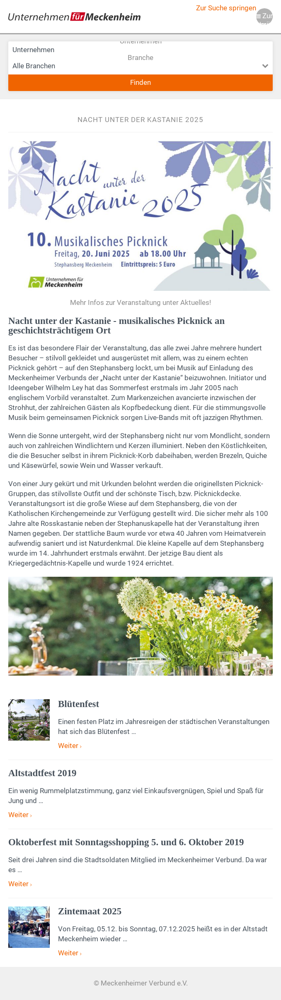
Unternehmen (140, 49)
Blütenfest (78, 704)
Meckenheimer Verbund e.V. (74, 16)
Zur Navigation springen (264, 18)
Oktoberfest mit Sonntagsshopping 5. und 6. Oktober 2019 (126, 842)
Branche (140, 66)
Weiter (69, 746)
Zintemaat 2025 (89, 911)
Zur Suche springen (226, 8)
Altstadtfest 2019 (42, 773)
